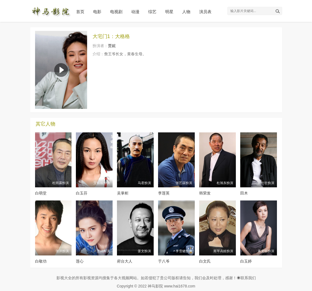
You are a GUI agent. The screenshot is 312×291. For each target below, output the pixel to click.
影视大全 (64, 278)
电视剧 (116, 11)
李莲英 (164, 193)
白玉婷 (246, 261)
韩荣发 (205, 193)
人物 (186, 11)
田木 (244, 193)
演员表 (205, 11)
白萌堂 (41, 193)
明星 (169, 11)
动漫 (135, 11)
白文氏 (205, 261)
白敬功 (41, 261)
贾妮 (112, 45)
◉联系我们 (246, 278)
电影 (97, 11)
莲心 (80, 261)
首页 (80, 11)
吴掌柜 (122, 193)
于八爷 (164, 261)
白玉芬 (81, 193)
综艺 (152, 11)
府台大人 (124, 261)
